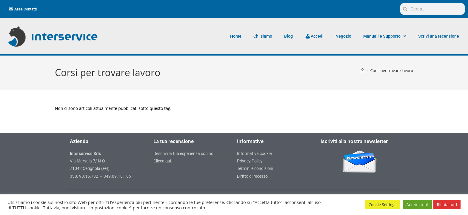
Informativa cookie (254, 153)
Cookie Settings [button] (382, 204)
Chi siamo (262, 36)
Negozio (343, 36)
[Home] (362, 70)
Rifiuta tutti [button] (447, 204)
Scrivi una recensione (438, 36)
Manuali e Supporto (384, 36)
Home (235, 36)
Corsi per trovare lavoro (391, 70)
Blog (288, 36)
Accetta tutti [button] (417, 204)
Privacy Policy (250, 161)
